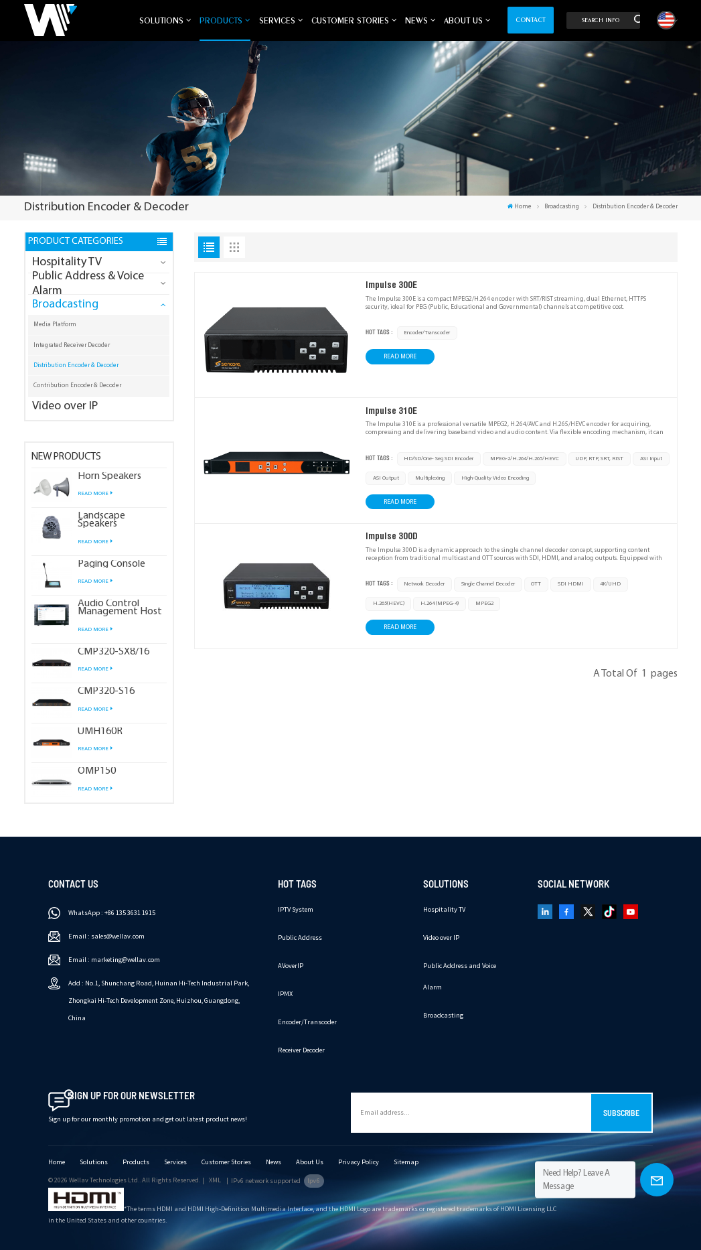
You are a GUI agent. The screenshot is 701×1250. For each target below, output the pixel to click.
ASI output (386, 478)
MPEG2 (484, 603)
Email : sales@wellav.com (106, 936)
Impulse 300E (391, 284)
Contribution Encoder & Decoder (77, 386)
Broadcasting (561, 207)
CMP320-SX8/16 (113, 652)
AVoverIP (290, 965)
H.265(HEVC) (388, 603)
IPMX (285, 993)
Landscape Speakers (101, 520)
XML (215, 1180)
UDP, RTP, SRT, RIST (599, 459)
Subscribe (621, 1112)
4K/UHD (610, 584)
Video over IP (65, 406)
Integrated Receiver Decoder (71, 345)
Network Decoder (424, 584)
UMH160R (100, 731)
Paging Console (111, 564)
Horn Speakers (109, 476)
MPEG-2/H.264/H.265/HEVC (524, 459)
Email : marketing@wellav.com (114, 959)
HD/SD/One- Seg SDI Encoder (438, 459)
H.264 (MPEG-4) (439, 603)
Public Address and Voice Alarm (459, 976)
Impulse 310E (391, 410)
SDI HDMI (571, 584)
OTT (536, 584)
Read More (95, 493)
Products (221, 20)
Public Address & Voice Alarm (88, 283)
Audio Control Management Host (120, 608)
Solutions (161, 20)
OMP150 (97, 771)
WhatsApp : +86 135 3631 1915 (111, 912)
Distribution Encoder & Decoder (76, 365)
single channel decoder (488, 584)
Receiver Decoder (301, 1050)
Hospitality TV (67, 262)
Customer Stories (350, 20)
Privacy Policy (358, 1162)
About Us (463, 20)
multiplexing (430, 478)
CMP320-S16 (106, 691)
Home (520, 206)
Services (277, 20)
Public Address (300, 937)
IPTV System (295, 909)
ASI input (651, 459)
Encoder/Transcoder (427, 333)
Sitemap (406, 1162)
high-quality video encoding (495, 478)
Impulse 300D (392, 536)
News (416, 20)
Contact (531, 19)
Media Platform (54, 325)
